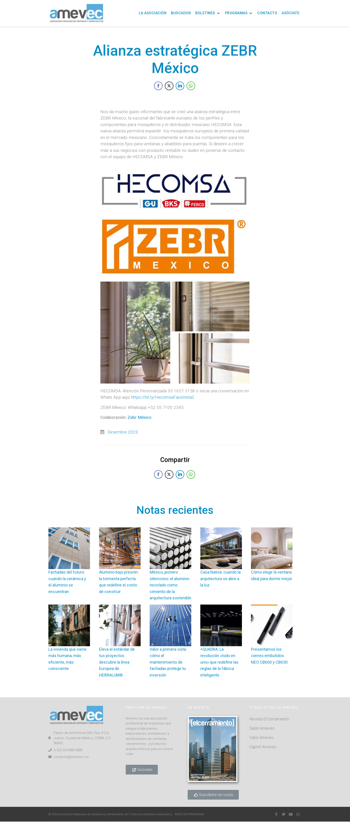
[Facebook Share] (158, 95)
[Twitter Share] (169, 95)
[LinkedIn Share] (180, 95)
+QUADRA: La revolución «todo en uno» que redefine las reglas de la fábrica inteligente (219, 662)
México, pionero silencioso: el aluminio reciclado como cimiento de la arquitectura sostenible (170, 585)
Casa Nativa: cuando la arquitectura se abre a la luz (220, 578)
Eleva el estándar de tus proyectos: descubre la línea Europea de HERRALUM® (117, 662)
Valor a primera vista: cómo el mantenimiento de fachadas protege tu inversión (168, 662)
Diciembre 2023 (123, 489)
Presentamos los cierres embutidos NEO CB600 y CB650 (269, 656)
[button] (208, 13)
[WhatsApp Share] (191, 95)
